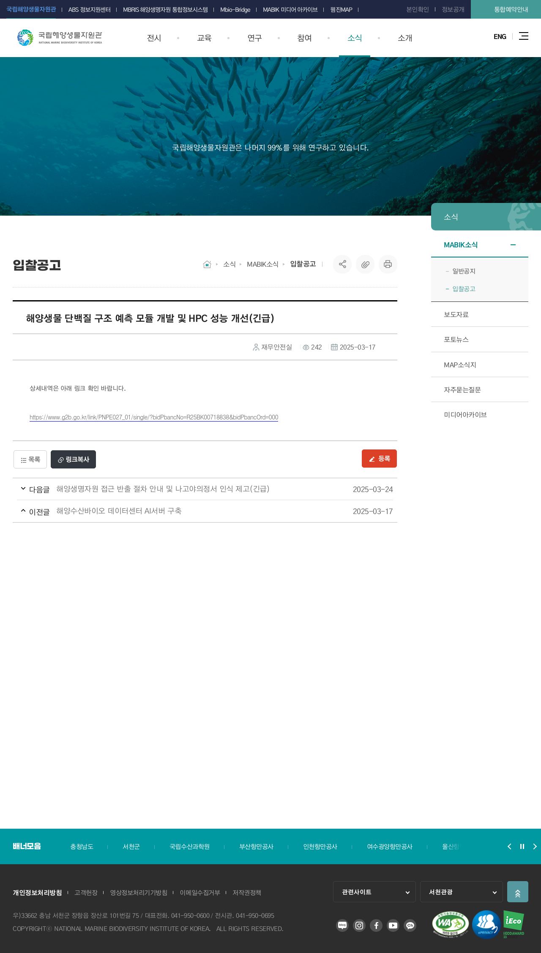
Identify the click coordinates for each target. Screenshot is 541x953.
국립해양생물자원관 (59, 37)
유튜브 (393, 925)
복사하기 (365, 264)
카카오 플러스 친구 (410, 925)
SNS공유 (342, 264)
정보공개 (453, 9)
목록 (30, 459)
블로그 (342, 925)
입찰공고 (303, 264)
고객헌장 (85, 892)
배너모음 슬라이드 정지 (522, 846)
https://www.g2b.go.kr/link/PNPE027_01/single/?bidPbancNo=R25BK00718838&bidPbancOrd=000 (154, 417)
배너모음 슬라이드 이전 (509, 846)
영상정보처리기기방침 (138, 892)
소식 (229, 264)
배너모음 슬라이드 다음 (534, 846)
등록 (379, 458)
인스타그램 (359, 925)
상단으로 (517, 891)
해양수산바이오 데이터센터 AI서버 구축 (189, 511)
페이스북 (376, 925)
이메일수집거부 (200, 892)
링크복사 (73, 459)
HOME (207, 264)
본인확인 (417, 9)
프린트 (388, 264)
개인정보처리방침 (37, 892)
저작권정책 (246, 892)
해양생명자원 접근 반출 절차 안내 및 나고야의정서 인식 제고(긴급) (189, 489)
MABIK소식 (263, 264)
